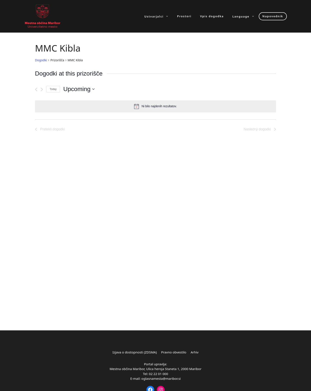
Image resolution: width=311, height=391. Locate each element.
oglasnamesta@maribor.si (161, 378)
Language (245, 16)
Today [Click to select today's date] (53, 89)
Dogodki (41, 60)
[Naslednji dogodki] (42, 89)
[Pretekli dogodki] (36, 89)
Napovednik (272, 16)
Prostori (184, 16)
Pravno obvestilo (173, 352)
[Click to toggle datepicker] (79, 89)
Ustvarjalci (158, 16)
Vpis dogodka (212, 16)
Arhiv (195, 352)
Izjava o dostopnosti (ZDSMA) (135, 352)
